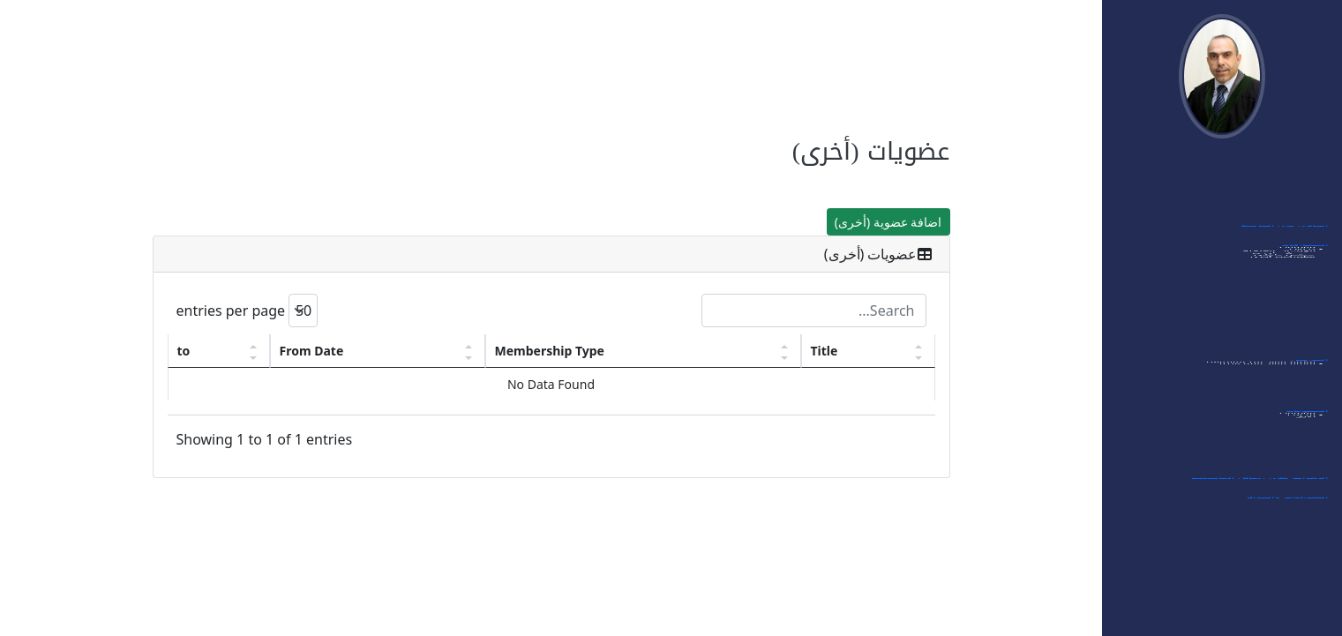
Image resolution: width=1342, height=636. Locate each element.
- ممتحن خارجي (1287, 316)
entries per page (247, 310)
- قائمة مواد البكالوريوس (1264, 383)
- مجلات (1305, 450)
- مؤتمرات (1301, 268)
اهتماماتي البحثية (1286, 213)
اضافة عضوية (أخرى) (888, 221)
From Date (312, 350)
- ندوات (1306, 284)
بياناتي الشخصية (1289, 194)
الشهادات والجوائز (1287, 505)
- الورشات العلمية (1282, 300)
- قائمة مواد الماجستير (1270, 399)
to (184, 350)
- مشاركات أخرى (1286, 347)
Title (824, 350)
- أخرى (1308, 466)
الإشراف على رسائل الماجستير (1259, 485)
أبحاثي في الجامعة (1284, 233)
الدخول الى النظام (1285, 175)
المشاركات (1304, 252)
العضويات (1307, 418)
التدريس (1309, 367)
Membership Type (549, 350)
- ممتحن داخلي (1288, 332)
